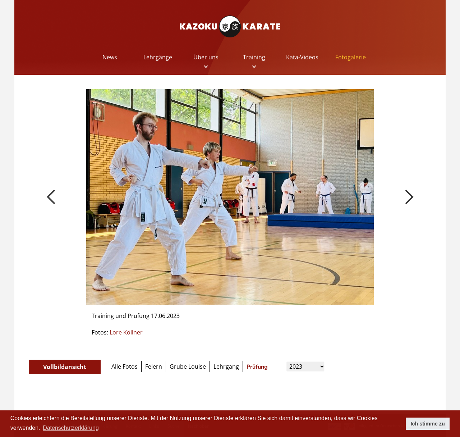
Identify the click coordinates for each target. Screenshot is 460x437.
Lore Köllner (126, 332)
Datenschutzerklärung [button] (71, 428)
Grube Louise (188, 366)
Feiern (153, 366)
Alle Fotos (124, 366)
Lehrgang (226, 366)
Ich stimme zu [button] (428, 424)
